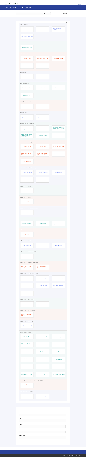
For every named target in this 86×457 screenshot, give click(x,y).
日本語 (79, 4)
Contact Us (47, 451)
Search (56, 13)
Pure (53, 451)
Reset (62, 441)
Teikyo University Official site (37, 451)
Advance (64, 13)
